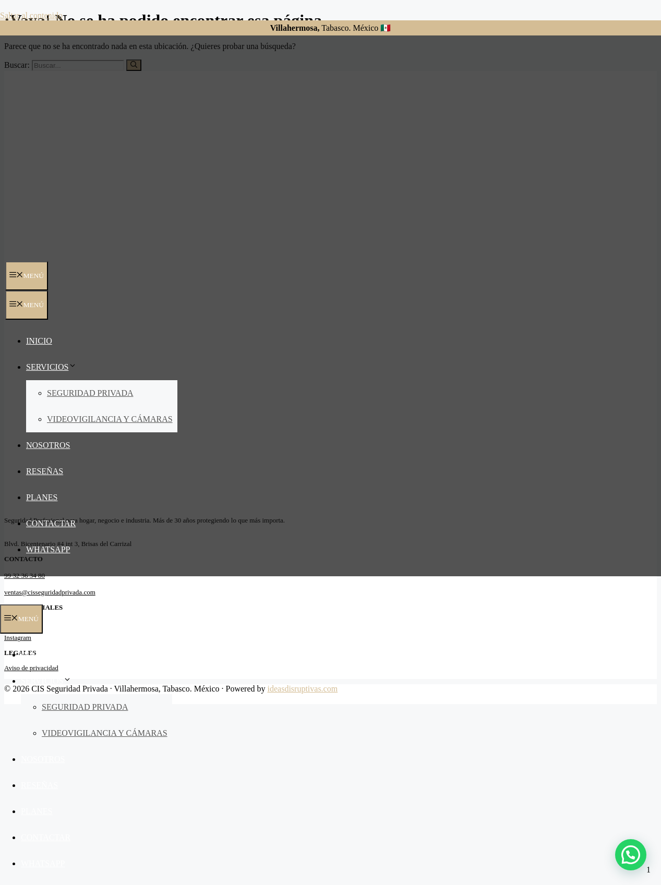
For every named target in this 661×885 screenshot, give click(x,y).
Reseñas (44, 471)
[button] (630, 854)
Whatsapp (48, 549)
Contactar (51, 523)
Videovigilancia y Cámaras (110, 419)
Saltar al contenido (31, 15)
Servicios (51, 366)
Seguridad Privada (90, 393)
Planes (41, 497)
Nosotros (48, 445)
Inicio (39, 340)
